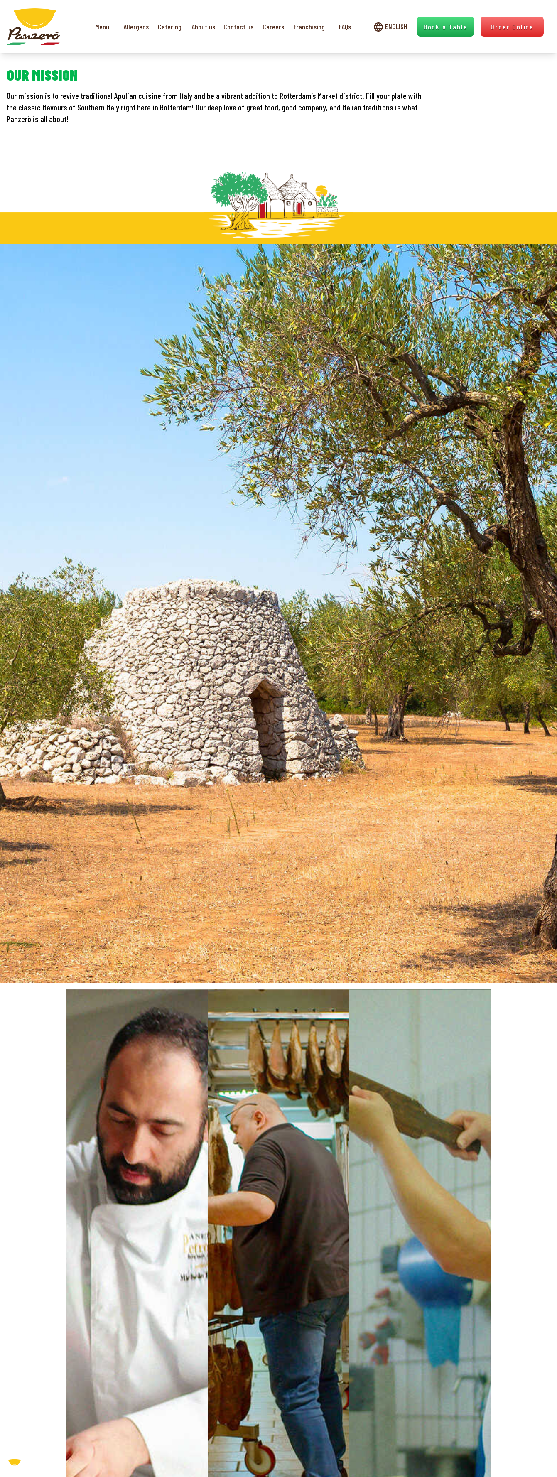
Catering (170, 26)
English (390, 27)
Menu (102, 26)
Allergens (136, 26)
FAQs (345, 26)
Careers (273, 26)
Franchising (309, 26)
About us (203, 26)
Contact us (238, 26)
